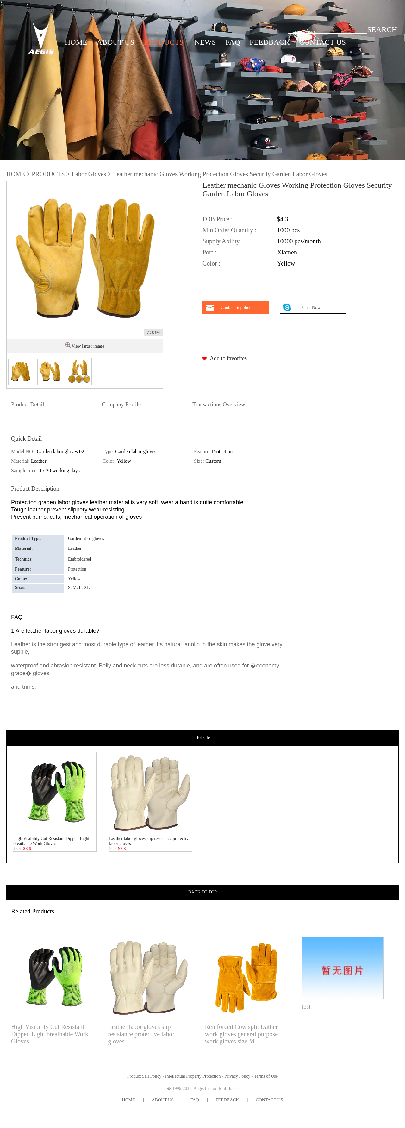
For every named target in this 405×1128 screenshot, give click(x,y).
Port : (209, 252)
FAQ (233, 42)
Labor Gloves (89, 174)
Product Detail (27, 404)
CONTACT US (322, 42)
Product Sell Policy (144, 1076)
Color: (110, 461)
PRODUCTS (164, 42)
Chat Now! (312, 307)
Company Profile (121, 404)
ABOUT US (115, 42)
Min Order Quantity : (229, 230)
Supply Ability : (222, 241)
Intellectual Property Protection (193, 1076)
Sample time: (25, 470)
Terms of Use (266, 1076)
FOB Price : (217, 219)
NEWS (205, 42)
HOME (76, 42)
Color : (211, 263)
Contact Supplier (236, 307)
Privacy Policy (237, 1076)
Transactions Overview (218, 404)
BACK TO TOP (202, 892)
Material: (21, 461)
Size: (199, 461)
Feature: (203, 451)
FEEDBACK (270, 42)
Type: (109, 451)
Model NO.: (24, 451)
